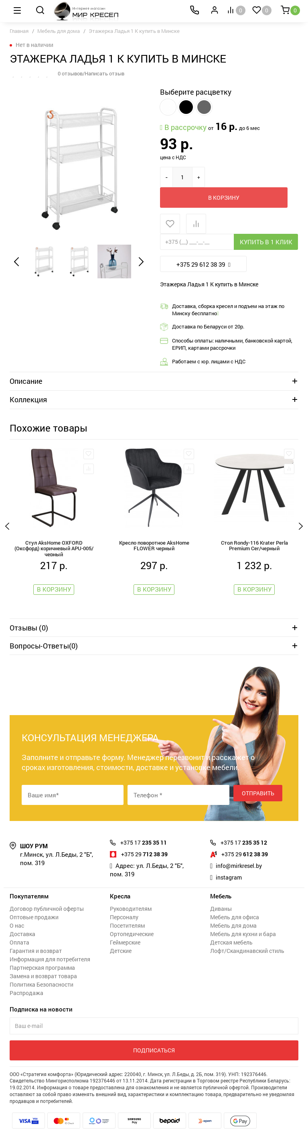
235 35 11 (146, 825)
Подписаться (154, 1032)
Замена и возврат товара (43, 958)
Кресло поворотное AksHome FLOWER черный (154, 526)
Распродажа (26, 975)
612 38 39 (247, 836)
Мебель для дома (58, 30)
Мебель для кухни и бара (243, 916)
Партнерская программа (42, 950)
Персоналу (124, 899)
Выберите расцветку (195, 92)
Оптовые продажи (34, 899)
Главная (19, 30)
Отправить (258, 777)
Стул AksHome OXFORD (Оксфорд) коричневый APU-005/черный (53, 527)
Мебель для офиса (234, 899)
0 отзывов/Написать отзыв (94, 73)
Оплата (19, 924)
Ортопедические (132, 916)
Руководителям (131, 891)
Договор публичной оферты (47, 891)
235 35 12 (246, 825)
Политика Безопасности (41, 967)
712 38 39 (146, 836)
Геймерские (125, 924)
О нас (17, 908)
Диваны (221, 891)
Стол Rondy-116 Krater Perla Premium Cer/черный (254, 526)
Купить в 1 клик (266, 221)
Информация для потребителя (50, 941)
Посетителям (127, 908)
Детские (121, 933)
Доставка (22, 916)
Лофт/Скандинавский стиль (247, 933)
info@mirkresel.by (240, 848)
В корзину (245, 177)
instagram (229, 859)
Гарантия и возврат (36, 933)
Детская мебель (231, 924)
